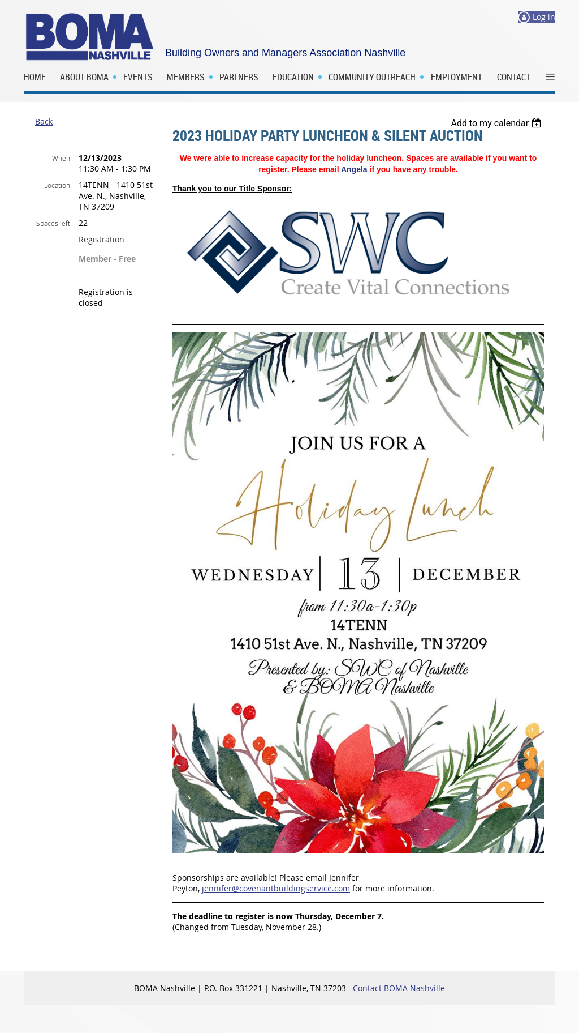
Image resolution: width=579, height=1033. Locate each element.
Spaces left (53, 223)
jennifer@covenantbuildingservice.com (276, 888)
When (61, 158)
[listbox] (497, 123)
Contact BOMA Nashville (399, 988)
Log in (544, 16)
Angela (354, 169)
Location (57, 185)
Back (44, 121)
